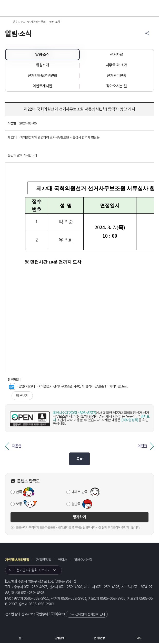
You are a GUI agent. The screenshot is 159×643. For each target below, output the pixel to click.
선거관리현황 (116, 75)
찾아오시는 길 (116, 86)
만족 (19, 492)
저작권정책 (43, 560)
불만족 (76, 504)
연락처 (62, 560)
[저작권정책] (130, 420)
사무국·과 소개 (116, 65)
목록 (79, 459)
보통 (19, 504)
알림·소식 (42, 54)
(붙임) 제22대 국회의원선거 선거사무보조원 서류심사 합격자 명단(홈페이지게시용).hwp (68, 386)
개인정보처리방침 (17, 560)
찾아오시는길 (83, 560)
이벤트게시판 (42, 86)
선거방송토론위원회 (42, 75)
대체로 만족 (79, 492)
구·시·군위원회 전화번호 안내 (86, 614)
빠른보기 (22, 396)
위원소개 (42, 65)
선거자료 (116, 54)
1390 (53, 614)
